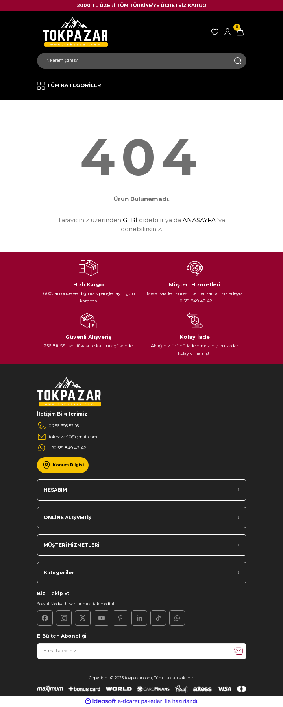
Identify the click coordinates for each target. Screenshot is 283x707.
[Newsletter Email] (141, 651)
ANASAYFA (199, 220)
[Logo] (74, 31)
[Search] (141, 61)
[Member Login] (227, 32)
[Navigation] (69, 86)
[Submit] (238, 651)
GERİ (130, 220)
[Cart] (240, 32)
